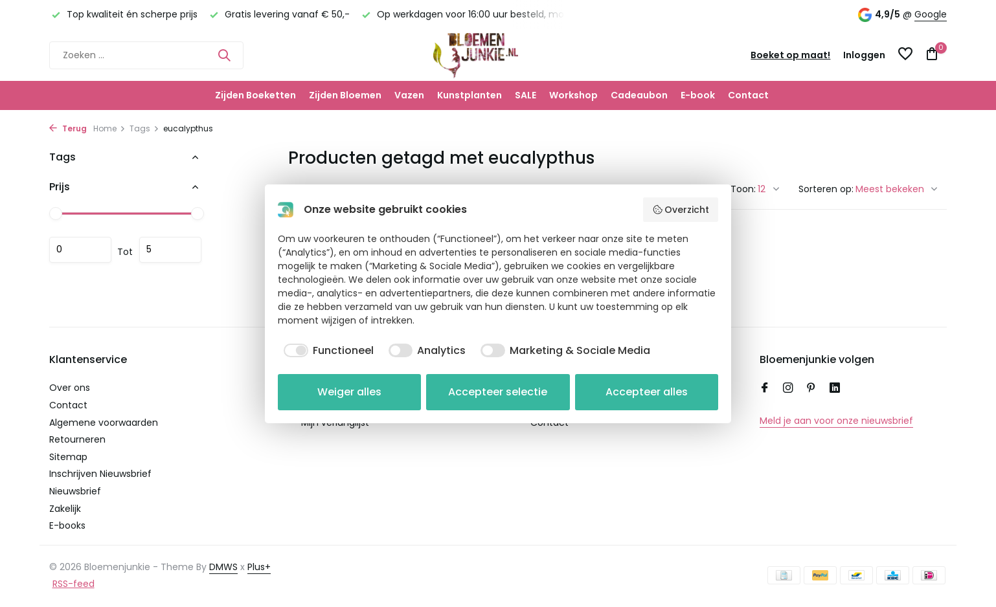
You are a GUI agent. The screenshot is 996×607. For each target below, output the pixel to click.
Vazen (409, 95)
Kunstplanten (469, 95)
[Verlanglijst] (905, 55)
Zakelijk (65, 508)
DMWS (223, 566)
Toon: (743, 188)
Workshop (573, 95)
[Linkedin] (835, 389)
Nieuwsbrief (75, 491)
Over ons (69, 387)
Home (109, 128)
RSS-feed (73, 583)
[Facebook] (765, 389)
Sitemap (68, 456)
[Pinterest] (811, 389)
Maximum (170, 250)
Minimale (80, 250)
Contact (748, 95)
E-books (67, 525)
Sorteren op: (826, 188)
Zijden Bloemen (345, 95)
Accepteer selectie (497, 391)
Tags (144, 128)
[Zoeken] (146, 55)
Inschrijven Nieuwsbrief (100, 473)
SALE (525, 95)
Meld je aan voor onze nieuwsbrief (836, 420)
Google (930, 14)
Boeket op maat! (790, 55)
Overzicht (681, 209)
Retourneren (77, 439)
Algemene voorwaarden (103, 422)
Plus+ (259, 566)
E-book (698, 95)
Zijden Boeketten (255, 95)
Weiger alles (349, 391)
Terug (68, 128)
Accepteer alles (647, 391)
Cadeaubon (639, 95)
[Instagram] (788, 389)
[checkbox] (326, 351)
